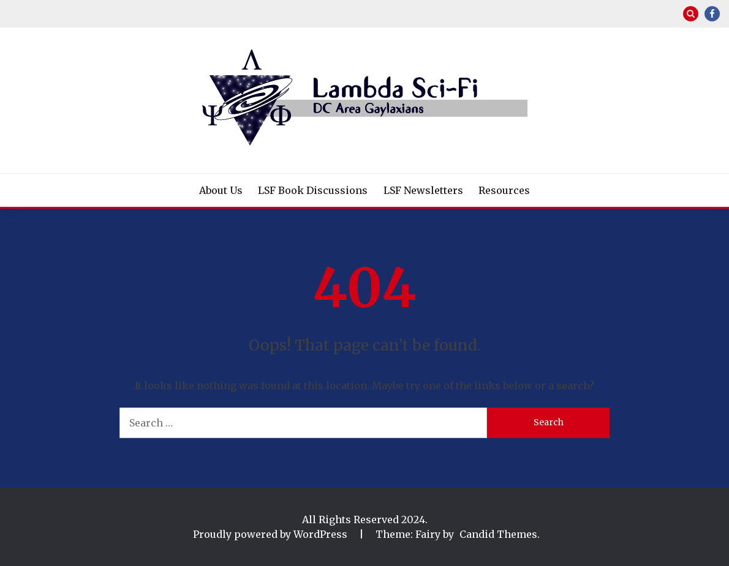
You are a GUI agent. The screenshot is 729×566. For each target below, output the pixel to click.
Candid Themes (498, 534)
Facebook (712, 13)
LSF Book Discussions (313, 190)
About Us (221, 190)
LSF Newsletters (423, 190)
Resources (504, 190)
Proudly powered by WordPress (271, 534)
